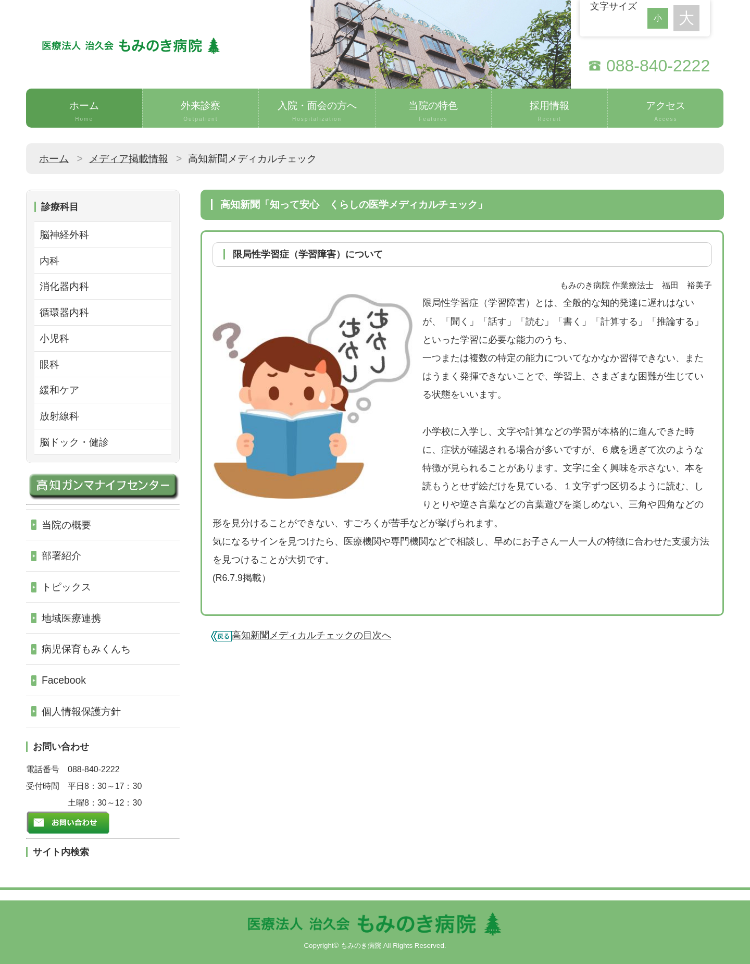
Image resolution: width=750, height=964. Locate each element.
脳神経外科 (64, 234)
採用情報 (549, 112)
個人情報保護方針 (81, 711)
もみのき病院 (361, 945)
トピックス (66, 586)
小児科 (54, 338)
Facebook (64, 680)
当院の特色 (433, 112)
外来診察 (200, 112)
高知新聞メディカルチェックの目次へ (311, 635)
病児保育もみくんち (86, 648)
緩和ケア (59, 390)
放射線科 (59, 416)
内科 (49, 260)
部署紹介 (61, 555)
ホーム (84, 112)
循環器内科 (64, 312)
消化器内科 (64, 286)
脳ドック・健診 (74, 442)
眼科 (49, 364)
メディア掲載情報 (128, 158)
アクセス (665, 112)
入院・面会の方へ (316, 112)
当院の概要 (66, 524)
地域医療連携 (71, 618)
